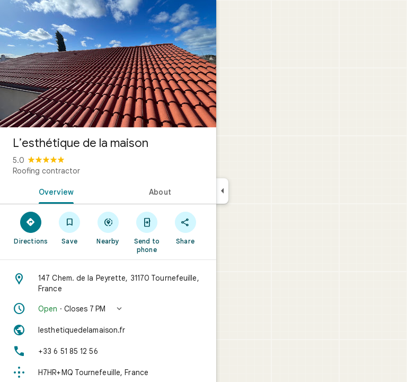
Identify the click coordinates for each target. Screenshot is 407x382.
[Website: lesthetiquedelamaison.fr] (108, 330)
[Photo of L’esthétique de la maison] (108, 63)
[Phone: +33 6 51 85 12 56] (108, 351)
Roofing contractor (46, 171)
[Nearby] (108, 228)
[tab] (54, 191)
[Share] (185, 228)
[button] (108, 308)
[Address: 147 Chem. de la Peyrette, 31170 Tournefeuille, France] (108, 283)
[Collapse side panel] (222, 191)
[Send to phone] (146, 232)
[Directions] (31, 228)
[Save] (69, 228)
